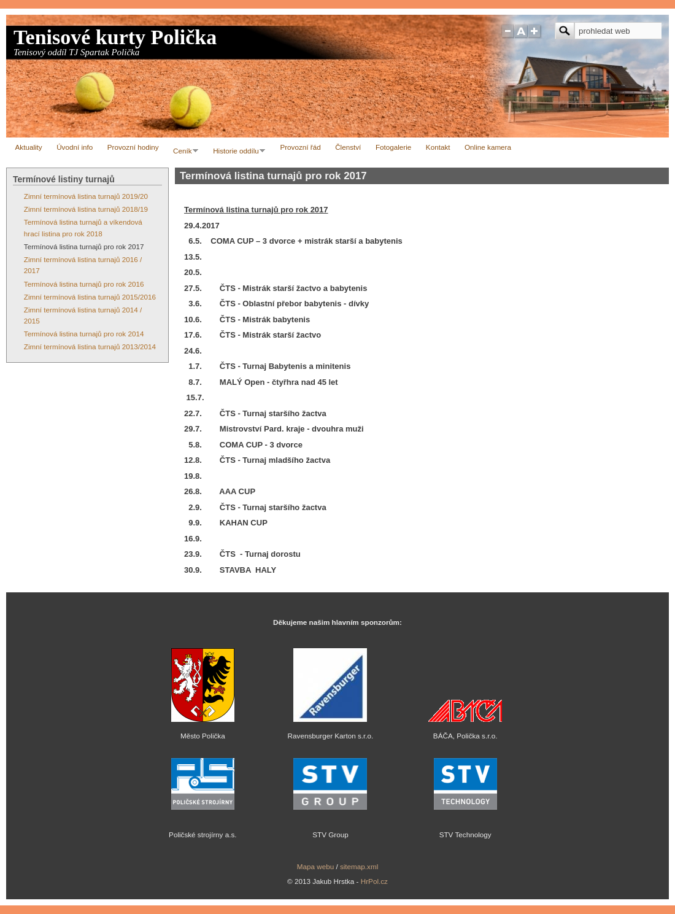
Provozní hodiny (133, 147)
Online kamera (488, 147)
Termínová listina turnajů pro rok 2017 (84, 246)
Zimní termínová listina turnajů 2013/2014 (90, 346)
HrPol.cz (374, 881)
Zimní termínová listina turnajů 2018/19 (86, 209)
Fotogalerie (393, 147)
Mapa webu (315, 866)
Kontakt (438, 147)
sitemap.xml (359, 866)
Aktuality (28, 147)
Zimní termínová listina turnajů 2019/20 (86, 196)
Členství (348, 147)
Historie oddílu (236, 152)
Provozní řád (300, 147)
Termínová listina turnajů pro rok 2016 (84, 284)
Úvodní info (74, 147)
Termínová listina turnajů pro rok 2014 (84, 334)
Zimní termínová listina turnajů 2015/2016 (90, 297)
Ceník (183, 152)
